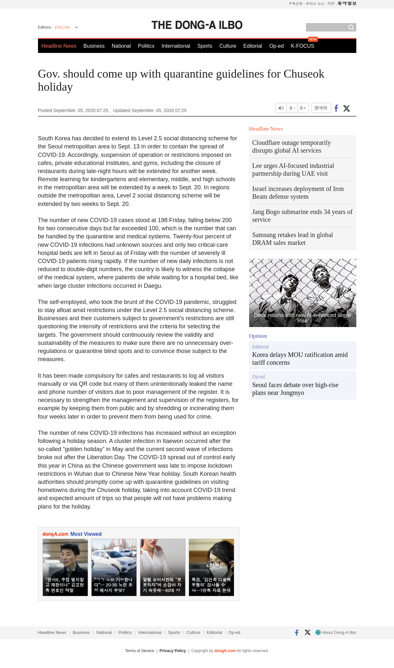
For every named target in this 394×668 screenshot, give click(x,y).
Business (94, 46)
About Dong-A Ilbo (335, 632)
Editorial (252, 46)
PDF (331, 3)
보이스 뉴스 (315, 3)
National (121, 46)
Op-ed (276, 46)
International (175, 46)
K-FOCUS (302, 46)
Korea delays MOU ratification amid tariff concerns (300, 358)
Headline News (59, 46)
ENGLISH (62, 27)
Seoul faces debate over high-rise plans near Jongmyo (295, 388)
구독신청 (295, 3)
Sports (204, 46)
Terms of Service (139, 651)
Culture (228, 46)
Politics (146, 46)
